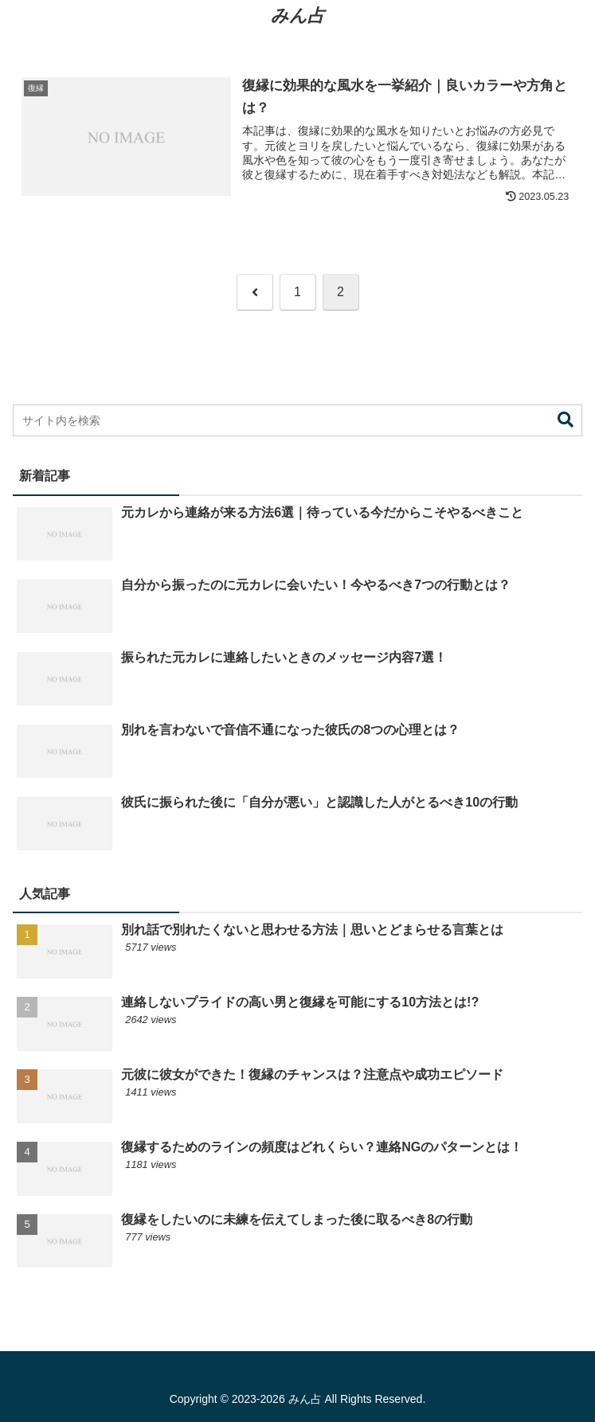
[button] (565, 420)
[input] (297, 420)
